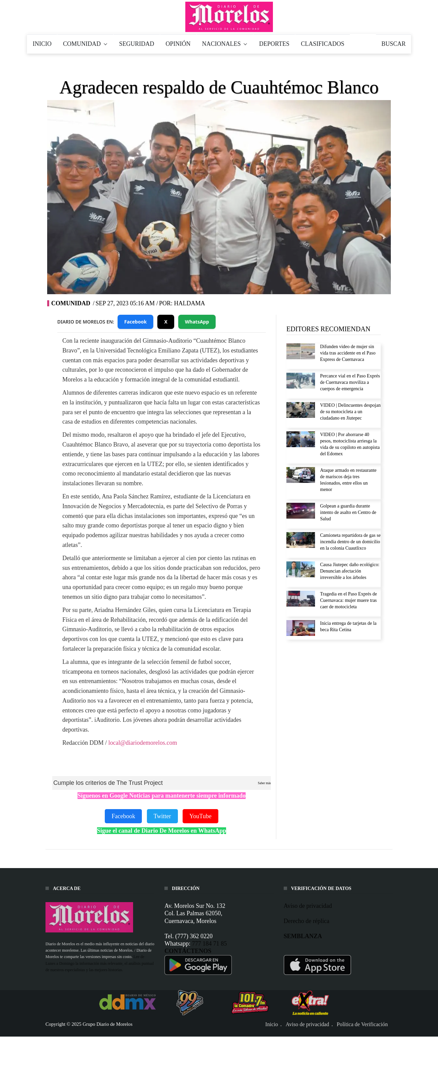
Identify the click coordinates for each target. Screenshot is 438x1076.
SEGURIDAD (136, 43)
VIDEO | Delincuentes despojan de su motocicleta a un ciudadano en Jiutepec (350, 412)
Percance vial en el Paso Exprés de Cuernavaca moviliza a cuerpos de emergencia (350, 382)
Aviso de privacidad (308, 905)
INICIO (42, 43)
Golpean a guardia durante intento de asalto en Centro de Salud (348, 512)
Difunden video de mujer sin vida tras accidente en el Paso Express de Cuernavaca (347, 353)
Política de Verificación (362, 1024)
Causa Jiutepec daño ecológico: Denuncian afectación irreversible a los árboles (349, 571)
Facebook (135, 321)
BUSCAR (393, 43)
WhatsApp (197, 321)
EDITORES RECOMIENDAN (328, 329)
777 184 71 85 (209, 943)
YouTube (200, 816)
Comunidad (70, 303)
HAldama (189, 303)
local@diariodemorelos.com (142, 742)
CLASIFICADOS (322, 43)
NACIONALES (225, 44)
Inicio (271, 1024)
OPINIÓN (178, 43)
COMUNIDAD (85, 44)
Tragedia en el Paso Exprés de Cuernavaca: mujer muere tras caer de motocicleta (348, 600)
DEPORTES (274, 43)
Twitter (162, 816)
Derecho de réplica (307, 921)
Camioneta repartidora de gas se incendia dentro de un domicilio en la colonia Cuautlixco (350, 542)
